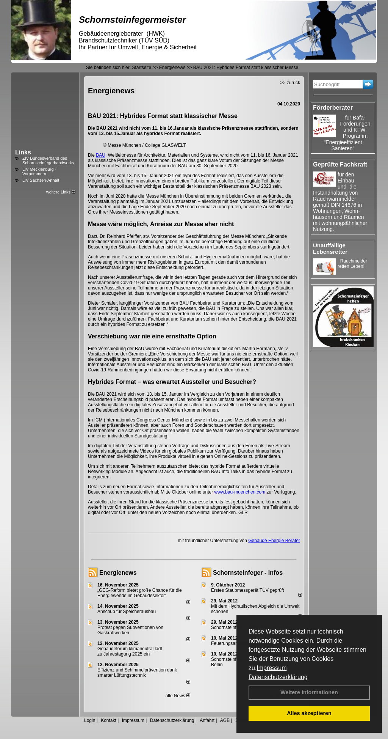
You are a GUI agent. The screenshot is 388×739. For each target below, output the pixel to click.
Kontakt (108, 720)
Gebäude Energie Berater (274, 540)
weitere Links (60, 192)
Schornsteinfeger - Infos (248, 572)
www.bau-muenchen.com (240, 492)
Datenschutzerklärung (278, 677)
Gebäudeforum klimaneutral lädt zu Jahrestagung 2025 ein (129, 651)
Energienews (118, 572)
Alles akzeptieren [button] (309, 713)
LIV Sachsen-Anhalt (40, 180)
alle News (178, 695)
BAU (100, 155)
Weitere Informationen (309, 692)
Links (23, 152)
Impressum (271, 668)
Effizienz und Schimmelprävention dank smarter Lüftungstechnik (137, 672)
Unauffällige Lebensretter (330, 248)
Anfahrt (207, 720)
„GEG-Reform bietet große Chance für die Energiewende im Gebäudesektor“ (139, 593)
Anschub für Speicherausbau (126, 611)
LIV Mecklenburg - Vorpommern (39, 171)
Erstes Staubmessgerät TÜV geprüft (247, 590)
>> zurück (290, 82)
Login (89, 720)
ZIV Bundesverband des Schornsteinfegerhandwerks (48, 160)
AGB (225, 720)
